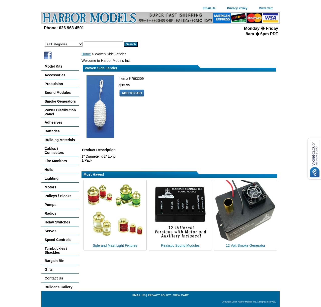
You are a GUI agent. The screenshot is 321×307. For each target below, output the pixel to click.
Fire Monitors (56, 161)
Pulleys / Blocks (58, 196)
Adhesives (53, 122)
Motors (50, 187)
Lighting (51, 178)
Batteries (52, 131)
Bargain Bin (54, 261)
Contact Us (54, 278)
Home (86, 54)
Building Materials (60, 140)
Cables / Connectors (54, 151)
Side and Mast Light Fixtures (115, 245)
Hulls (49, 170)
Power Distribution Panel (60, 112)
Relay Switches (57, 222)
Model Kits (53, 66)
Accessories (55, 75)
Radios (50, 213)
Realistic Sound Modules (180, 245)
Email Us (209, 8)
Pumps (50, 205)
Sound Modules (58, 93)
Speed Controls (57, 240)
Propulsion (54, 84)
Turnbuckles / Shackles (56, 250)
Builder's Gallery (58, 287)
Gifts (49, 269)
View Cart (266, 8)
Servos (50, 231)
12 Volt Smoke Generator (245, 245)
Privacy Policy (237, 8)
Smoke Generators (60, 101)
